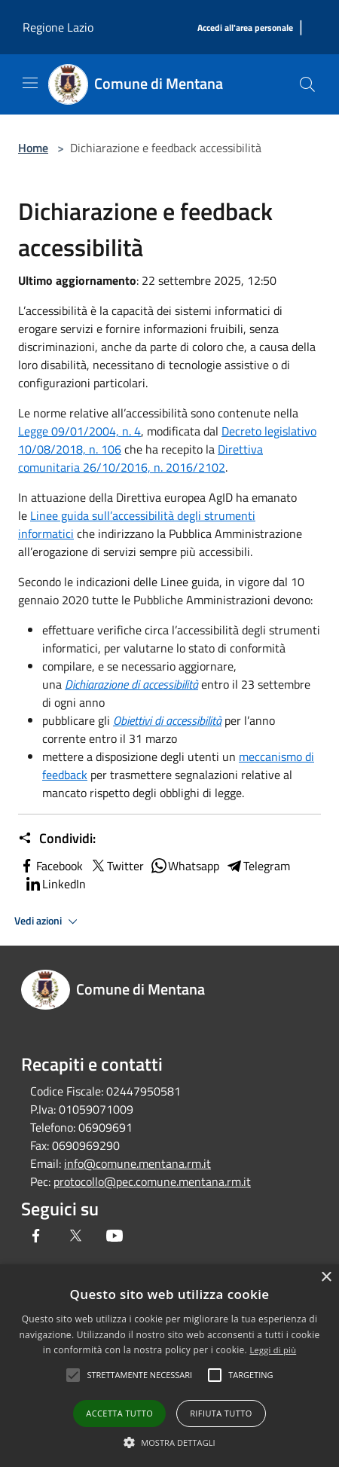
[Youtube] (114, 1236)
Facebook (50, 866)
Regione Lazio (58, 27)
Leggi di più (272, 1349)
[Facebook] (36, 1236)
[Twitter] (75, 1236)
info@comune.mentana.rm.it (137, 1163)
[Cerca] (307, 84)
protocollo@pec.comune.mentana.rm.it (152, 1181)
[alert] (169, 1365)
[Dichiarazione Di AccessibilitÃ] (131, 684)
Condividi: (57, 838)
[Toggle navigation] (30, 83)
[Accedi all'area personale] (245, 28)
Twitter (116, 866)
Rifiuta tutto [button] (221, 1413)
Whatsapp (184, 866)
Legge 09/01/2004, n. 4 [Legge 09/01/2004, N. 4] (79, 431)
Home (33, 148)
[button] (169, 1442)
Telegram (257, 866)
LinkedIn (55, 884)
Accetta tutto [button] (119, 1413)
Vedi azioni (48, 921)
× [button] (325, 1277)
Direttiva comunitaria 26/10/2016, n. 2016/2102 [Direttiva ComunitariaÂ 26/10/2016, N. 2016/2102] (140, 458)
